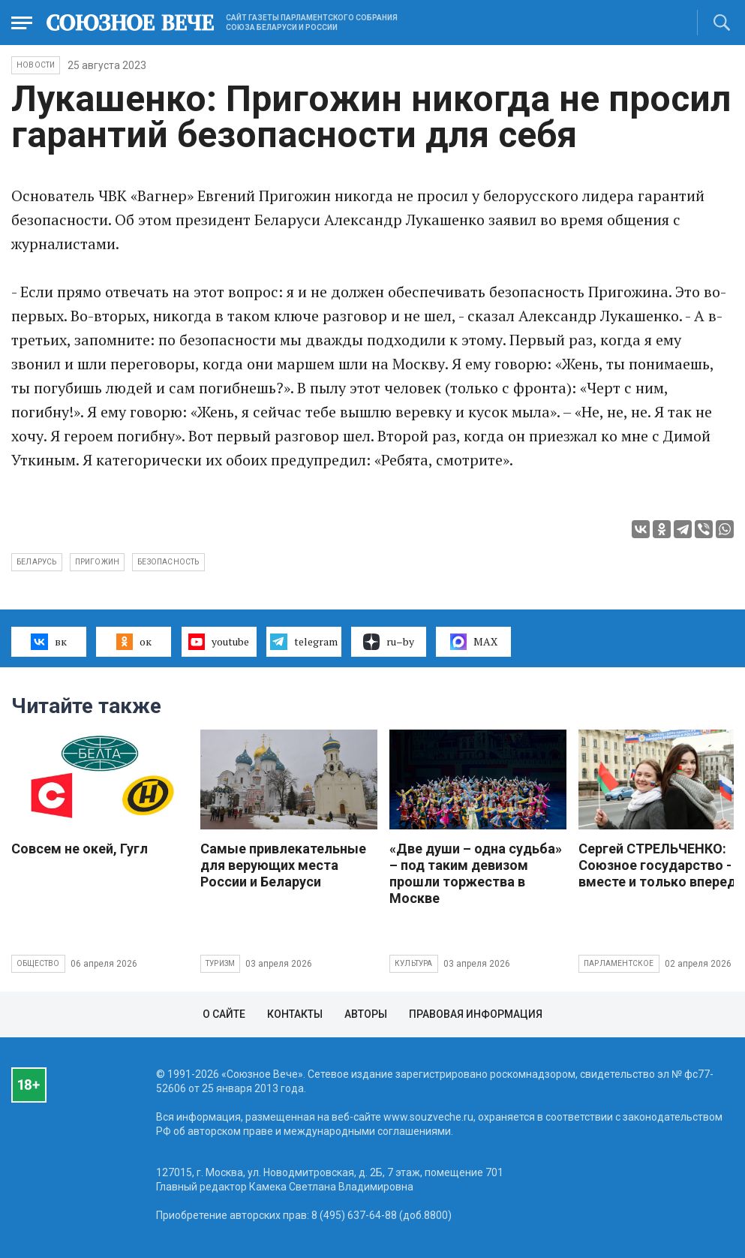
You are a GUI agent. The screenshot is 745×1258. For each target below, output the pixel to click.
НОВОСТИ (36, 65)
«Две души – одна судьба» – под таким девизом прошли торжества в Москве (475, 873)
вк (48, 642)
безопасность (168, 562)
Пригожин (97, 562)
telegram (303, 642)
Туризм (220, 963)
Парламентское (619, 963)
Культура (414, 963)
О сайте (224, 1014)
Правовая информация (475, 1014)
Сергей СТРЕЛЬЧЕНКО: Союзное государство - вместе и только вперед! (659, 865)
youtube (218, 642)
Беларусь (37, 562)
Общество (38, 963)
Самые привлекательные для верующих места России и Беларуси (283, 865)
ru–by (388, 642)
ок (134, 642)
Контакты (295, 1014)
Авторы (365, 1014)
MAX (473, 642)
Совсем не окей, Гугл (79, 848)
